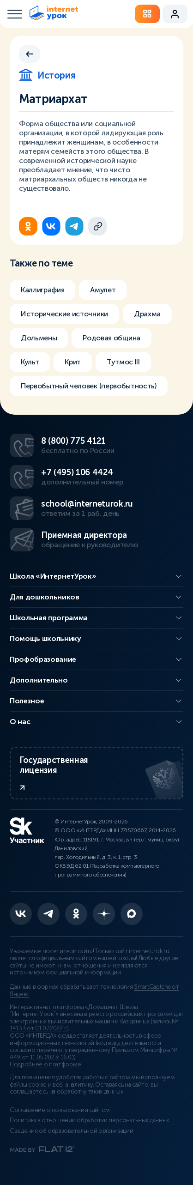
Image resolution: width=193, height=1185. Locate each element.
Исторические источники (64, 314)
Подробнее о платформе (45, 1064)
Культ (30, 362)
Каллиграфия (42, 290)
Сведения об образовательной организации (71, 1131)
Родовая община (111, 338)
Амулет (102, 290)
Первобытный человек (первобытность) (89, 386)
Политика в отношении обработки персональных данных (89, 1120)
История (47, 75)
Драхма (147, 314)
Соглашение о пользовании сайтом (60, 1110)
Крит (73, 362)
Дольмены (39, 338)
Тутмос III (123, 362)
